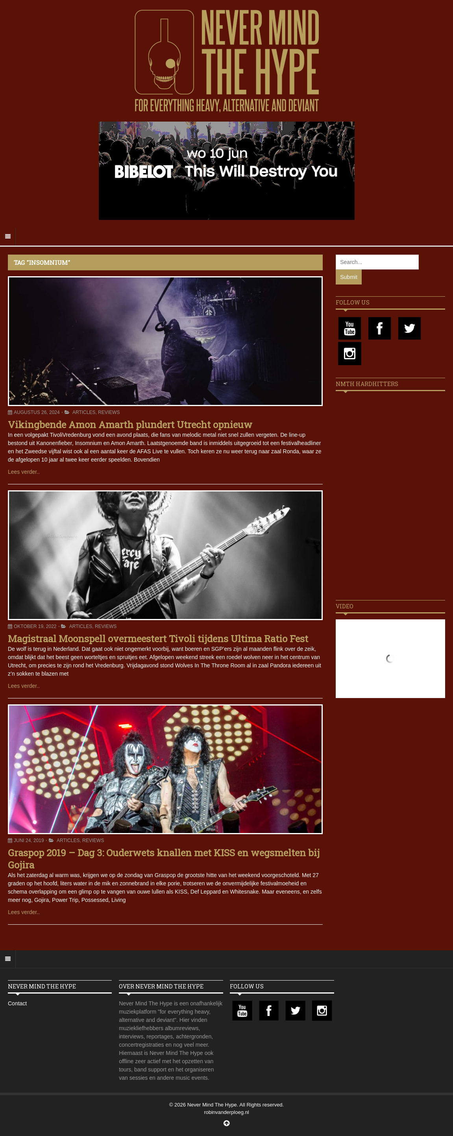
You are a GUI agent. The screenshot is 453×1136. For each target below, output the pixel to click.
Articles (83, 412)
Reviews (109, 412)
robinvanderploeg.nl (226, 1112)
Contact (17, 1003)
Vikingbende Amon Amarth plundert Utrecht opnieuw (130, 424)
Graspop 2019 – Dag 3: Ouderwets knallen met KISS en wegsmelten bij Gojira (164, 858)
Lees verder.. (24, 472)
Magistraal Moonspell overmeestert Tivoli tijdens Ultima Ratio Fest (158, 638)
